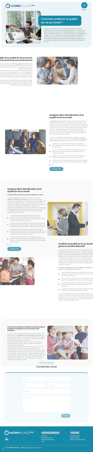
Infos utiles (74, 433)
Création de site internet (26, 447)
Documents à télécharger (50, 433)
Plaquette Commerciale (47, 439)
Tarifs (42, 441)
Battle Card (44, 436)
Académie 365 (23, 363)
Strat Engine (37, 447)
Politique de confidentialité (77, 439)
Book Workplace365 (47, 438)
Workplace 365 (39, 355)
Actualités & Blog (75, 436)
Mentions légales (74, 438)
